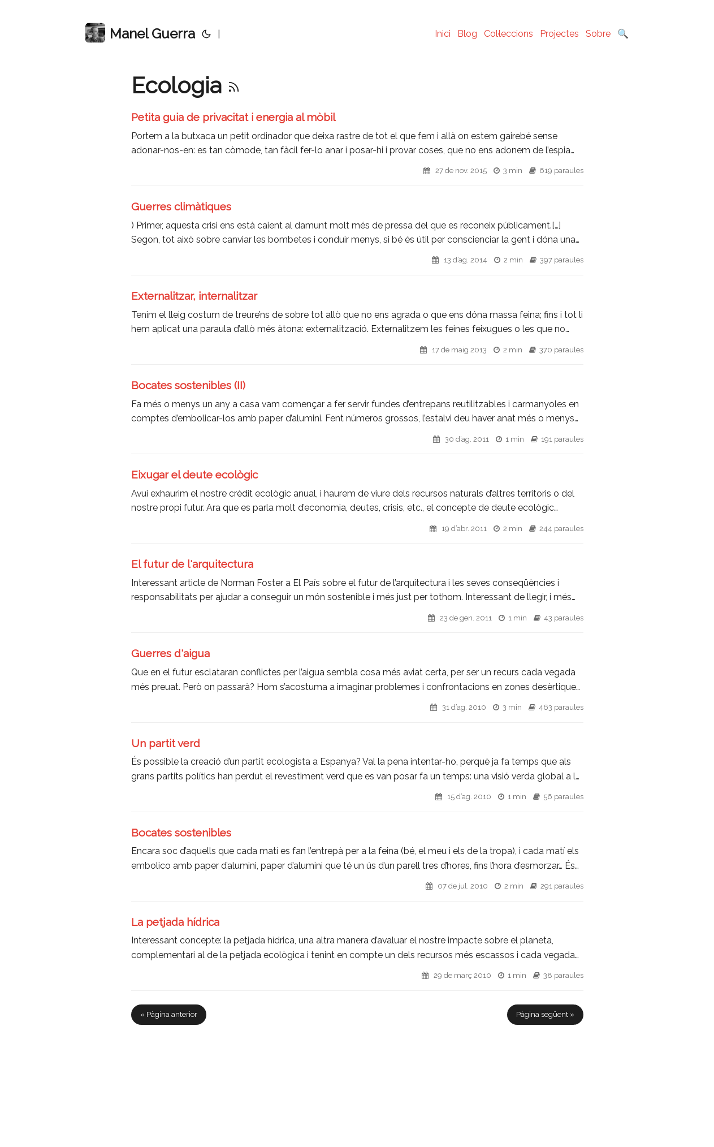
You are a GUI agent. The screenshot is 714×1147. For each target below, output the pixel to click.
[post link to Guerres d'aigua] (357, 684)
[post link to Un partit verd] (357, 774)
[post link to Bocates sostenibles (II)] (357, 416)
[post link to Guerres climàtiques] (357, 237)
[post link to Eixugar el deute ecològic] (357, 505)
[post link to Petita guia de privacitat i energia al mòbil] (357, 148)
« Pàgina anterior (168, 1014)
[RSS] (233, 85)
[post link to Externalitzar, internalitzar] (357, 326)
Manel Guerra (140, 33)
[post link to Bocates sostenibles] (357, 863)
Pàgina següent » (545, 1014)
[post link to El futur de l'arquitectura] (357, 594)
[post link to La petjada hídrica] (357, 952)
